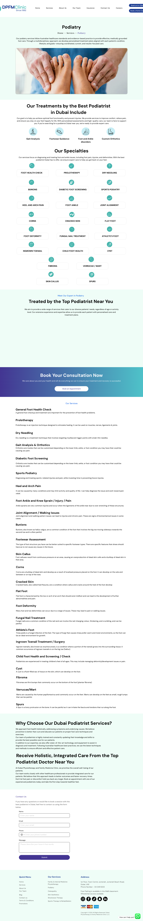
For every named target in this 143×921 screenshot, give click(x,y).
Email (21, 821)
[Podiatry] (81, 33)
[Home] (60, 33)
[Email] (43, 825)
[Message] (44, 847)
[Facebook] (88, 899)
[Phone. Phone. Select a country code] (22, 834)
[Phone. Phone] (46, 835)
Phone (21, 831)
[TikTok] (94, 899)
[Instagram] (83, 899)
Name (21, 811)
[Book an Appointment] (71, 388)
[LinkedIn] (105, 899)
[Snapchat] (100, 899)
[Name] (43, 816)
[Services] (70, 33)
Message (22, 840)
